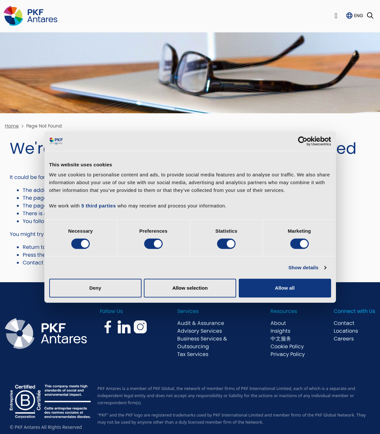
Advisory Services (199, 331)
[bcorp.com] (50, 401)
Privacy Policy (288, 354)
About (278, 323)
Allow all (285, 288)
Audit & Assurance (200, 323)
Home (12, 126)
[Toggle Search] (370, 16)
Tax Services (192, 354)
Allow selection (190, 288)
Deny (95, 288)
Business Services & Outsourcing (202, 342)
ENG (358, 15)
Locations (346, 331)
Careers (344, 338)
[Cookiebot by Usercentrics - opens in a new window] (302, 141)
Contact (344, 323)
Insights (280, 331)
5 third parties (98, 205)
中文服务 (281, 338)
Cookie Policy (287, 346)
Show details (303, 267)
